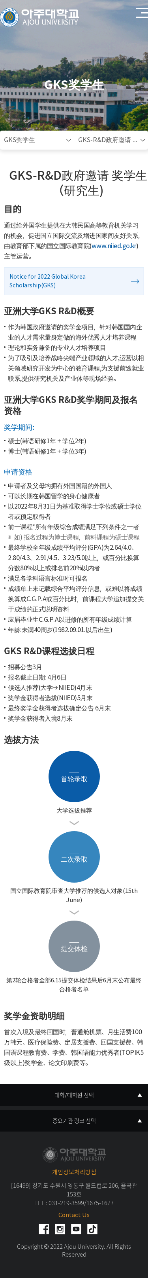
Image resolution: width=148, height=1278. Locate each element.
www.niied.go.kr (114, 246)
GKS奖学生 (19, 140)
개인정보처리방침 (74, 1172)
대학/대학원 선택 (74, 1095)
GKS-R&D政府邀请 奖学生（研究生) (113, 140)
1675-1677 (100, 1202)
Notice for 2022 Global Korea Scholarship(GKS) (47, 281)
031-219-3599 (66, 1202)
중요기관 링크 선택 (74, 1120)
